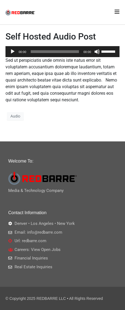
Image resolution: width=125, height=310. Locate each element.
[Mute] (97, 51)
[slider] (55, 51)
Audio (15, 116)
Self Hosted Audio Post (50, 36)
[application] (62, 51)
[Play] (12, 51)
